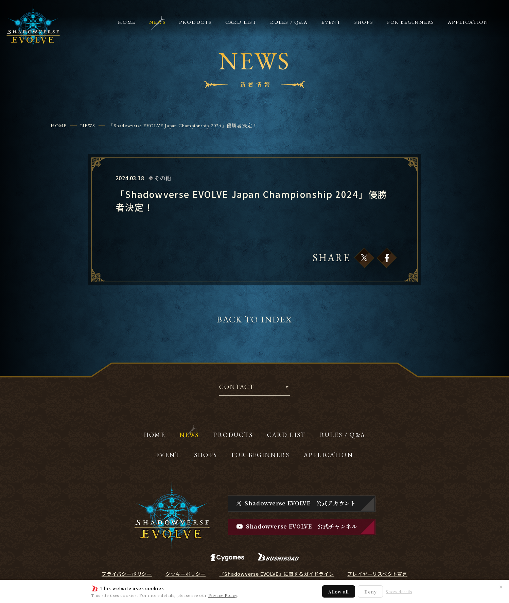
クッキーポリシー (185, 573)
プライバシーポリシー (127, 573)
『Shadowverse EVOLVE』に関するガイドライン (276, 573)
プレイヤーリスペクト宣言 (377, 573)
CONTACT (236, 387)
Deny (370, 591)
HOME (59, 125)
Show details (399, 591)
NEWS (87, 125)
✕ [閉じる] (501, 586)
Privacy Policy (222, 595)
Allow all (338, 591)
